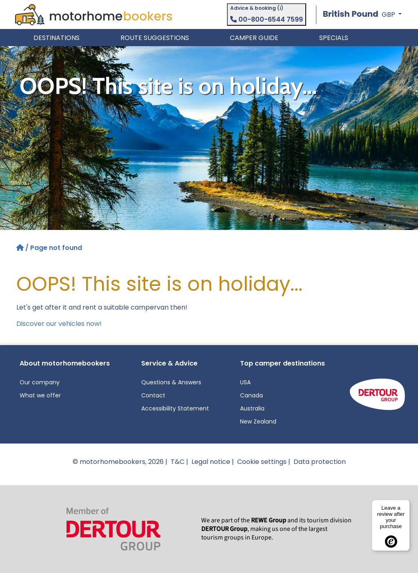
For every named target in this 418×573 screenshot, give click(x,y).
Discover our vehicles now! (59, 323)
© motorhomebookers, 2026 (118, 461)
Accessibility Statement (175, 408)
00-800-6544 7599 (266, 19)
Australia (252, 408)
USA (245, 382)
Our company (40, 382)
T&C (178, 461)
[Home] (20, 247)
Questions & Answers (171, 382)
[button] (362, 14)
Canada (251, 395)
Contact (153, 395)
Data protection (319, 461)
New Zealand (258, 421)
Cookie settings (262, 461)
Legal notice (210, 461)
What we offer (40, 395)
